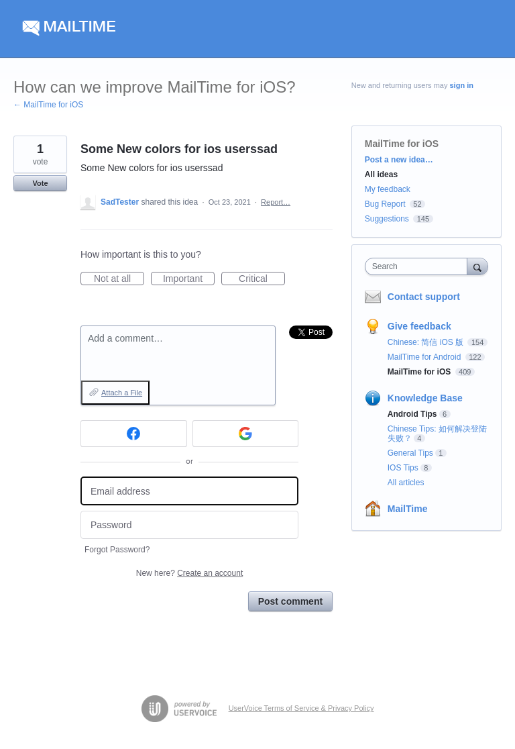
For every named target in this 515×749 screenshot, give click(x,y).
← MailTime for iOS (48, 104)
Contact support (424, 296)
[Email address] (189, 491)
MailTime (408, 508)
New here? (189, 573)
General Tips (410, 453)
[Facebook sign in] (133, 433)
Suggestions (387, 218)
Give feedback (419, 326)
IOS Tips (403, 467)
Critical (262, 279)
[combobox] (419, 266)
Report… (275, 202)
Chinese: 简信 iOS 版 (427, 342)
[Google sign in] (245, 433)
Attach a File (121, 393)
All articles (406, 482)
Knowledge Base (425, 398)
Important (189, 279)
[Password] (189, 525)
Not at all (119, 279)
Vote (40, 183)
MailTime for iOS (402, 143)
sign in (461, 85)
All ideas (381, 174)
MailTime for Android (425, 357)
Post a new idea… (399, 159)
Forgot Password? (117, 549)
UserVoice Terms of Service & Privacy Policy (301, 708)
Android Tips (412, 414)
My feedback (387, 189)
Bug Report (385, 204)
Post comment (290, 601)
